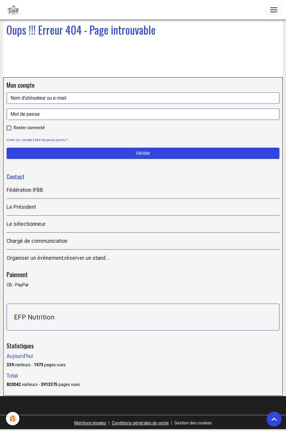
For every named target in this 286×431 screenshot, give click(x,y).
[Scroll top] (274, 419)
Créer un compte (19, 140)
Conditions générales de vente (140, 423)
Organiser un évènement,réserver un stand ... (58, 258)
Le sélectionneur (26, 224)
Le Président (21, 207)
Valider (143, 153)
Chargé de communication (37, 241)
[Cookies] (12, 418)
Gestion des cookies (193, 423)
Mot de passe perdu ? (51, 140)
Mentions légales (90, 423)
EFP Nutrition (34, 317)
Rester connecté (29, 127)
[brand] (14, 10)
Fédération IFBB (25, 190)
